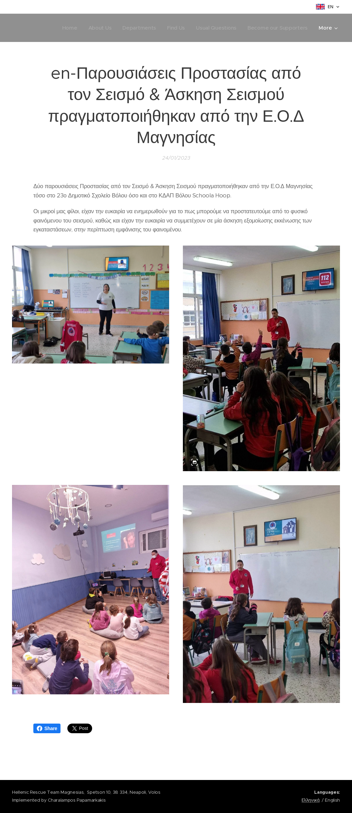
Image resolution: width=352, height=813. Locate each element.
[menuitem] (65, 27)
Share (47, 728)
